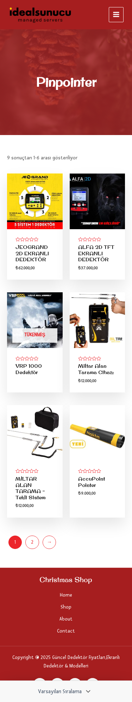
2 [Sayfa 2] (32, 542)
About (66, 619)
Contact (66, 631)
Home (66, 595)
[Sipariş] (63, 691)
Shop (66, 607)
